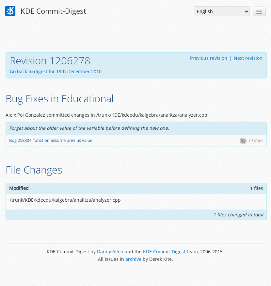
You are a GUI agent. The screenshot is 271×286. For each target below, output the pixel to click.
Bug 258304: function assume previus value (50, 140)
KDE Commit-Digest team (170, 251)
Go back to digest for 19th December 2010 (56, 71)
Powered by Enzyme (135, 273)
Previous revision (208, 58)
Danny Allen (110, 251)
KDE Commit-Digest (45, 11)
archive (133, 259)
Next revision (248, 58)
